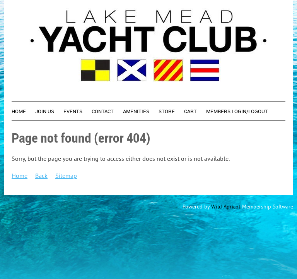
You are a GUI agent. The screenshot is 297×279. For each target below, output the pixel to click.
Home (19, 175)
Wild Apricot (226, 206)
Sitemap (66, 175)
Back (41, 175)
